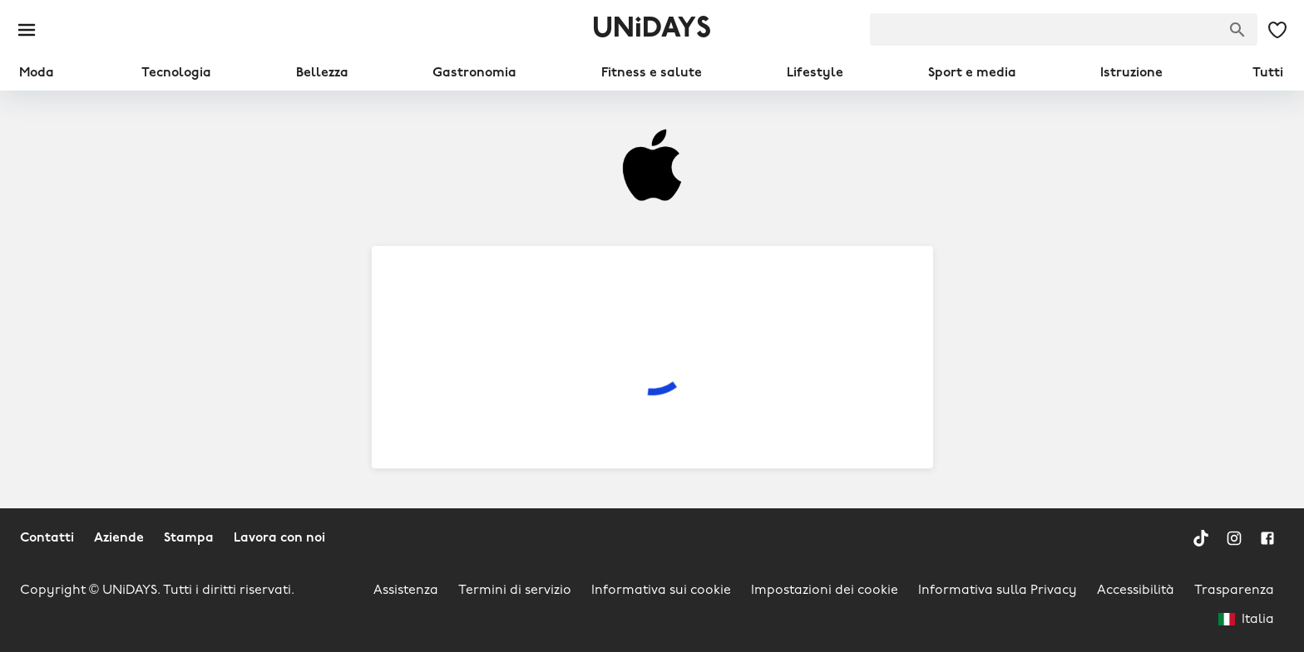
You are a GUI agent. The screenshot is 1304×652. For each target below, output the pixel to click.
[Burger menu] (26, 30)
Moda (36, 73)
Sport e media (972, 73)
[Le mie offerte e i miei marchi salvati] (1277, 30)
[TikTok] (1201, 538)
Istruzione (1131, 73)
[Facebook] (1267, 538)
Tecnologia (176, 73)
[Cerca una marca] (1237, 30)
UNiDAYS (651, 29)
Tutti (1267, 73)
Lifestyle (815, 73)
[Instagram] (1234, 538)
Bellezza (322, 73)
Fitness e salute (651, 73)
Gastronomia (474, 73)
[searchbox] (1063, 29)
